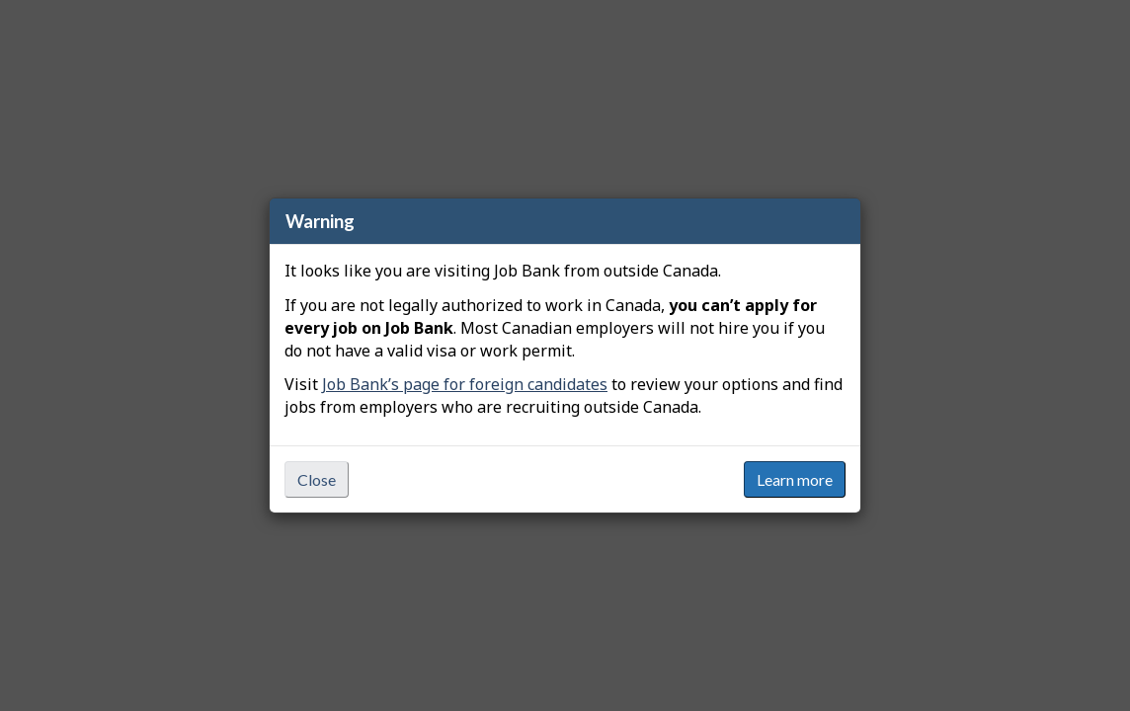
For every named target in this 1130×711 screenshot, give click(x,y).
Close (316, 479)
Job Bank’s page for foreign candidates (464, 384)
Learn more (795, 479)
